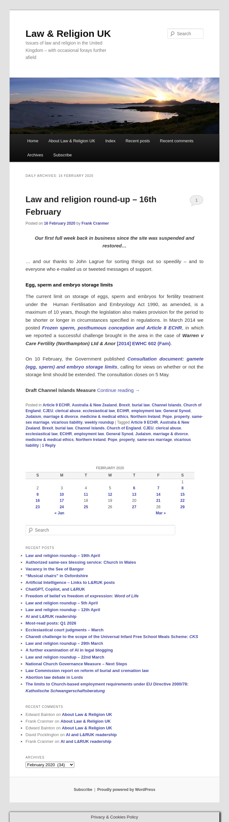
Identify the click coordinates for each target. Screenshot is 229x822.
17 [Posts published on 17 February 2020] (62, 500)
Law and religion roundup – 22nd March (65, 657)
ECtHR (123, 411)
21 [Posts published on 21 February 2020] (158, 500)
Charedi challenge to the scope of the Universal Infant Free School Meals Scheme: (112, 636)
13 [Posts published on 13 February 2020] (134, 494)
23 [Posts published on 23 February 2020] (38, 507)
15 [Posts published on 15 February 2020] (182, 494)
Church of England (124, 428)
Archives (35, 155)
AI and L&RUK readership (51, 616)
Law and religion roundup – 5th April (62, 603)
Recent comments (176, 140)
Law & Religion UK (68, 33)
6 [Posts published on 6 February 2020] (134, 488)
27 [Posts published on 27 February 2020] (134, 507)
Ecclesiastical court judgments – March (64, 629)
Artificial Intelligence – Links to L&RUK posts (70, 582)
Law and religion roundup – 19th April (63, 555)
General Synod (177, 411)
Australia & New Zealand (94, 405)
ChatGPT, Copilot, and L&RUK (55, 589)
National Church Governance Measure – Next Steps (76, 663)
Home (32, 140)
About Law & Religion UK (71, 140)
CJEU (48, 411)
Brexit (124, 405)
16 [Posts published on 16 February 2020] (38, 500)
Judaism (33, 416)
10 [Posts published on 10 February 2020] (62, 494)
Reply (49, 445)
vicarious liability (67, 422)
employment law (146, 411)
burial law (141, 405)
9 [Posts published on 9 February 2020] (38, 494)
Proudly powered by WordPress (126, 789)
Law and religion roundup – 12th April (63, 609)
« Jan (59, 513)
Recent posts (138, 140)
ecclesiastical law (99, 411)
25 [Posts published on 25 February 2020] (86, 507)
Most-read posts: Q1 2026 (51, 623)
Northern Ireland (145, 416)
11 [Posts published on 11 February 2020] (86, 494)
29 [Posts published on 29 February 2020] (182, 507)
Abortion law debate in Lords (54, 677)
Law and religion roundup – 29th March (64, 643)
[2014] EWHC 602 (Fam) (144, 343)
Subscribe (62, 155)
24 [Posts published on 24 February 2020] (62, 507)
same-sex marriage (154, 439)
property (182, 416)
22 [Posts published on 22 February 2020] (182, 500)
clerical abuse (67, 411)
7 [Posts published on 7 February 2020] (158, 488)
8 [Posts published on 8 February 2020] (182, 488)
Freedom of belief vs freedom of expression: (82, 596)
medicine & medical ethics (104, 416)
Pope (167, 416)
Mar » (161, 513)
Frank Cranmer (95, 223)
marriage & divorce (60, 416)
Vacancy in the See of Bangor (55, 569)
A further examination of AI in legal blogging (69, 650)
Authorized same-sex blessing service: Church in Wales (81, 562)
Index (110, 140)
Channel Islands (166, 405)
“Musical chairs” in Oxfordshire (57, 575)
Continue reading (118, 390)
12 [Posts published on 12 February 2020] (110, 494)
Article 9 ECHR (56, 405)
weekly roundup (99, 422)
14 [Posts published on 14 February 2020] (158, 494)
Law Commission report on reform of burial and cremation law (87, 670)
